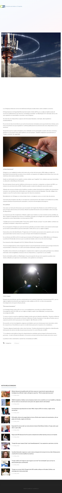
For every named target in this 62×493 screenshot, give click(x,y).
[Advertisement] (31, 92)
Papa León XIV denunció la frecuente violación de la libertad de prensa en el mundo (34, 434)
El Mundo (16, 343)
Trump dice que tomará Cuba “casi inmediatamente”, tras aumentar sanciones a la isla (35, 443)
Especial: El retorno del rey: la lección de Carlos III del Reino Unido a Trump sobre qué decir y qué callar (35, 426)
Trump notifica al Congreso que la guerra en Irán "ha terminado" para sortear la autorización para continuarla (33, 461)
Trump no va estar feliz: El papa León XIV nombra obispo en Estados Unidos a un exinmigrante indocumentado (33, 470)
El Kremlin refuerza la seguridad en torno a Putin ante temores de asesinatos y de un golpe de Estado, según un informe (35, 418)
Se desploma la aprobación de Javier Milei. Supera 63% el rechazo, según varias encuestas (33, 409)
